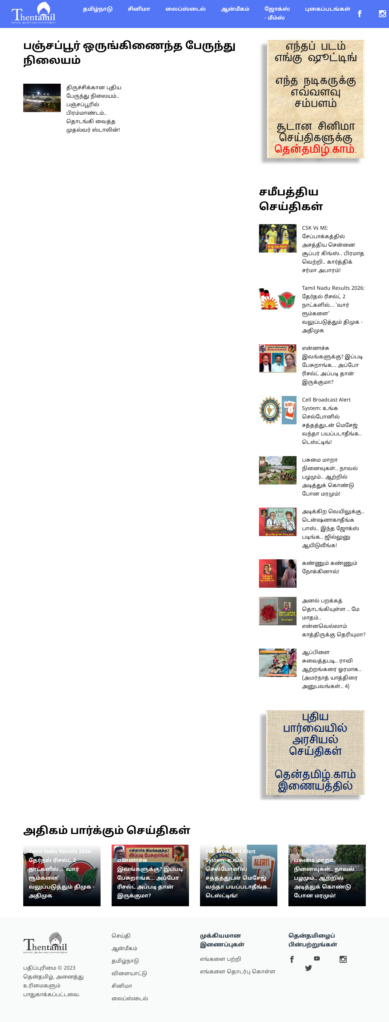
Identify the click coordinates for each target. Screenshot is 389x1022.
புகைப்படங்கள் (327, 9)
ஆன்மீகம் (235, 9)
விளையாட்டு (129, 974)
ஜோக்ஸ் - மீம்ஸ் (277, 13)
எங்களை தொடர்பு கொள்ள (238, 972)
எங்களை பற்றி (220, 959)
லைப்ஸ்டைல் (185, 9)
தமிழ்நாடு (98, 9)
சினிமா (139, 9)
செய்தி (121, 936)
